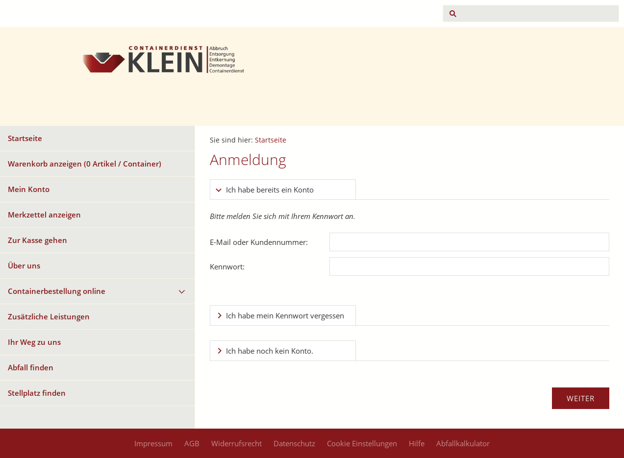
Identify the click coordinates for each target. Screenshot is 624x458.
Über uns (24, 265)
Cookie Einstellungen (362, 443)
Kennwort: (227, 266)
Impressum (153, 443)
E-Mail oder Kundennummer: (259, 242)
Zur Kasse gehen (37, 240)
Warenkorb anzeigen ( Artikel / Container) (84, 164)
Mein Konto (29, 189)
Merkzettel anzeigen (44, 214)
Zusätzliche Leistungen (49, 316)
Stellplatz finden (37, 393)
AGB (192, 443)
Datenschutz (294, 443)
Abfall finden (30, 367)
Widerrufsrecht (236, 443)
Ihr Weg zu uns (34, 342)
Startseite (25, 138)
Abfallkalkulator (463, 443)
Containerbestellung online (56, 291)
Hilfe (416, 443)
